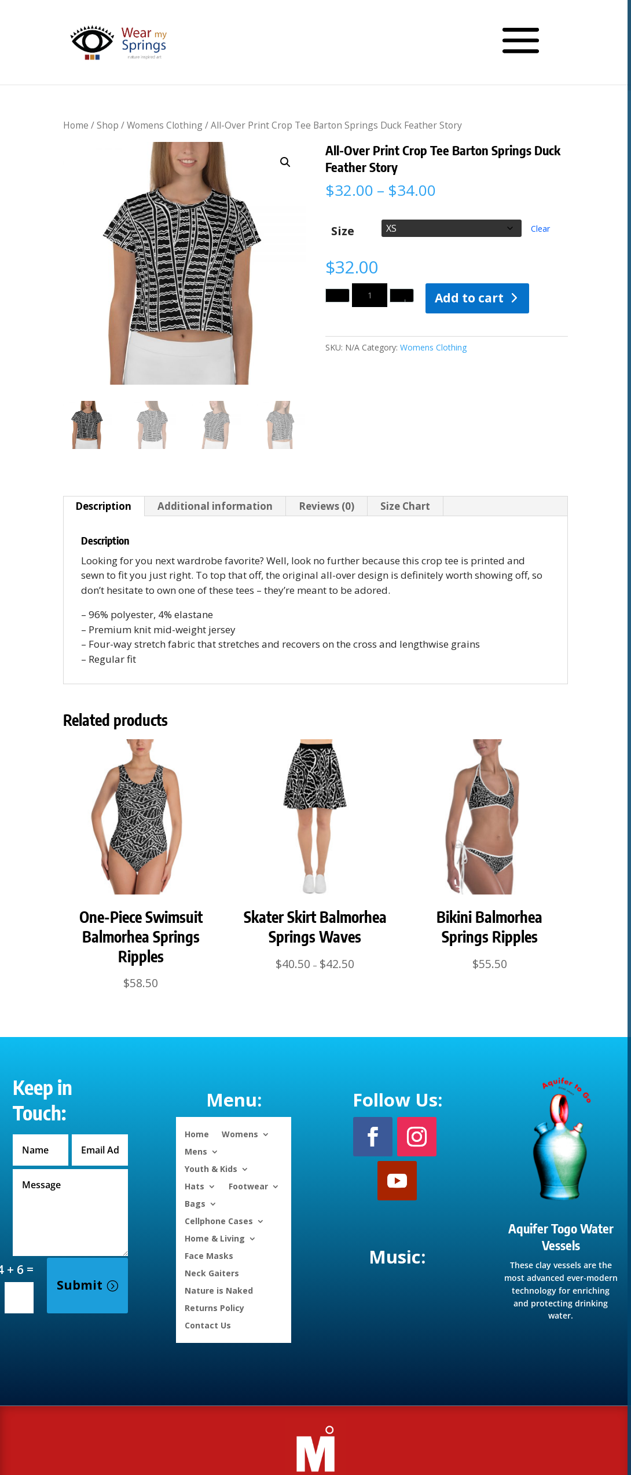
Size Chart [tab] (405, 506)
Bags (195, 1203)
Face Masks (209, 1255)
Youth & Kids (211, 1168)
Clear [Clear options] (540, 228)
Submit (79, 1285)
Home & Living (215, 1238)
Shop (108, 125)
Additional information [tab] (215, 506)
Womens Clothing (165, 125)
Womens (240, 1133)
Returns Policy (214, 1307)
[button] (285, 162)
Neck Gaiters (212, 1272)
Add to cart (469, 298)
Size (342, 231)
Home (76, 125)
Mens (196, 1151)
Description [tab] (103, 506)
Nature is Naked (219, 1290)
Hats (194, 1186)
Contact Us (208, 1325)
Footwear (248, 1186)
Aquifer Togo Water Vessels (561, 1236)
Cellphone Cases (219, 1220)
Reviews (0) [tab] (326, 506)
